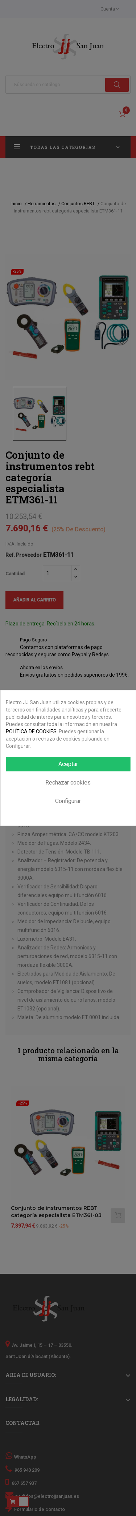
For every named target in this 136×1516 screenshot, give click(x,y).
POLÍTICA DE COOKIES (31, 731)
